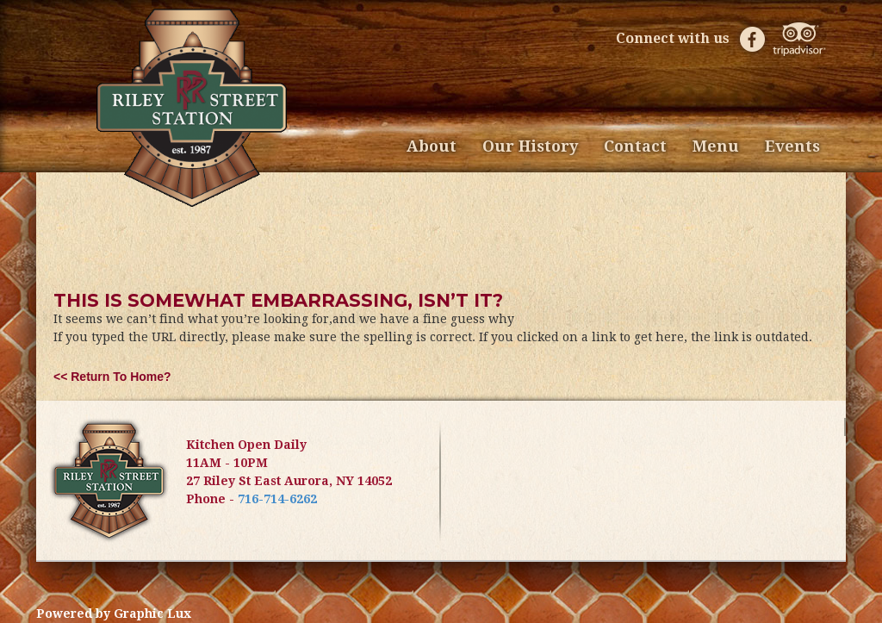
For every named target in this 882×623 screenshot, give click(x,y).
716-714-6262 (277, 499)
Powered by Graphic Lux (113, 613)
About (432, 146)
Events (792, 146)
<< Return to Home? (112, 376)
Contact (635, 146)
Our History (530, 146)
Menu (716, 146)
